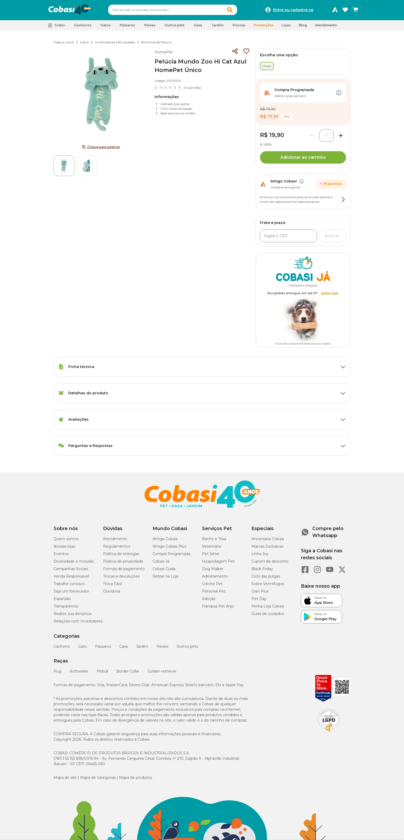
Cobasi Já (161, 561)
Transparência (66, 606)
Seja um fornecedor (71, 591)
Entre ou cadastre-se (293, 9)
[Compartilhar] (235, 51)
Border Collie (127, 671)
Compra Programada (171, 553)
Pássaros (103, 646)
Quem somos (66, 539)
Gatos (84, 42)
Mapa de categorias (98, 777)
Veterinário (211, 546)
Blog (303, 25)
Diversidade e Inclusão (74, 561)
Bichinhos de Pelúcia (156, 42)
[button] (56, 25)
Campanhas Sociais (71, 568)
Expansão (62, 598)
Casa (123, 646)
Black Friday (262, 568)
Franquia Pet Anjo (218, 606)
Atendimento (326, 25)
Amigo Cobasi (165, 539)
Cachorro (62, 646)
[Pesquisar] (160, 10)
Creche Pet (212, 583)
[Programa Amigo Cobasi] (335, 10)
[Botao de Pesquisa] (230, 10)
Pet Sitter (211, 553)
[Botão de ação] (338, 92)
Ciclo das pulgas (265, 576)
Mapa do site (65, 777)
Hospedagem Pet (218, 561)
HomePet (164, 52)
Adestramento (215, 576)
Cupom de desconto (270, 561)
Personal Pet (213, 591)
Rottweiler (79, 671)
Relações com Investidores (78, 621)
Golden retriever (161, 671)
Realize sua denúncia (72, 613)
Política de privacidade (123, 561)
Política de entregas (121, 553)
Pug (57, 671)
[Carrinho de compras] (355, 10)
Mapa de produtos (135, 777)
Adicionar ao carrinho (303, 157)
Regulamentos (116, 546)
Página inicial (64, 42)
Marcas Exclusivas (267, 546)
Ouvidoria (111, 591)
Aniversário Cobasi (267, 539)
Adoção (209, 598)
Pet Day (258, 598)
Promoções (263, 25)
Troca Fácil (112, 583)
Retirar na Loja (165, 576)
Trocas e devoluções (121, 576)
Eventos (61, 553)
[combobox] (172, 10)
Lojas (286, 25)
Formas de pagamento (124, 568)
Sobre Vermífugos (267, 583)
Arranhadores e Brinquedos (115, 42)
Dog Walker (212, 568)
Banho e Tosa (214, 539)
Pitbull (102, 671)
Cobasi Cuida (164, 568)
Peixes (162, 646)
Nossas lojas (64, 546)
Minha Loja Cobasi (267, 606)
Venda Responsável (71, 576)
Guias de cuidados (267, 613)
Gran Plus (259, 591)
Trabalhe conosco (69, 583)
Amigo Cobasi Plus (169, 546)
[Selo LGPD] (328, 732)
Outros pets (187, 646)
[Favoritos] (345, 10)
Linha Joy (259, 553)
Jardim (142, 646)
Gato (82, 646)
